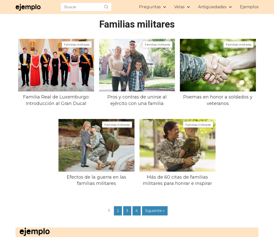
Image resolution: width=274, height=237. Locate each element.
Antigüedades (212, 7)
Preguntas (150, 7)
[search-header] (106, 7)
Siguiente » (155, 210)
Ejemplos (249, 7)
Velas (179, 7)
